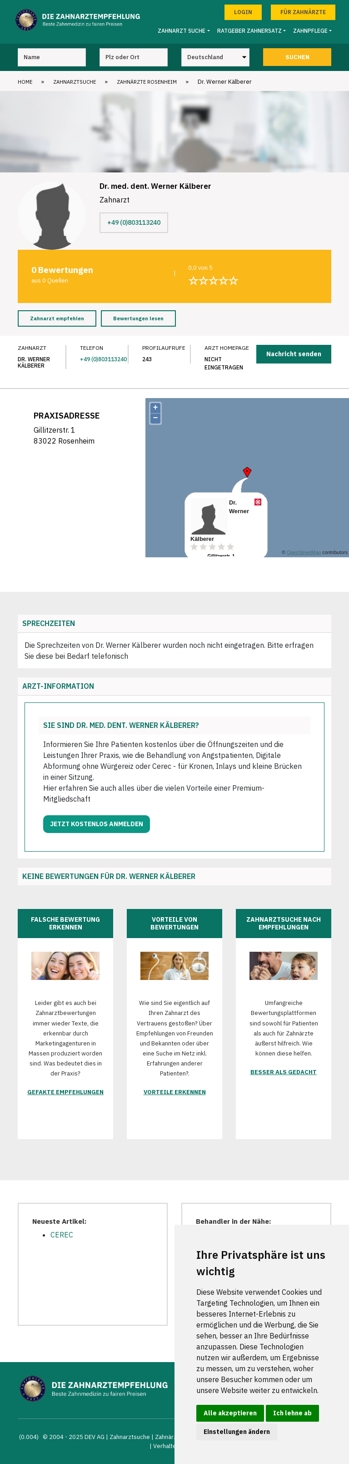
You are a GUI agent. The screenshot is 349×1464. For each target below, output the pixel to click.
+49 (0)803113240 (133, 222)
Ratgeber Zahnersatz (249, 30)
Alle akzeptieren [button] (230, 1413)
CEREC (61, 1234)
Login (243, 12)
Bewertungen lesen (138, 318)
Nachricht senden (293, 354)
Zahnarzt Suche (181, 30)
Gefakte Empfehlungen (65, 1092)
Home (25, 82)
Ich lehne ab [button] (292, 1413)
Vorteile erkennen (175, 1092)
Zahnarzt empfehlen (57, 318)
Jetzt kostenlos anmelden (96, 824)
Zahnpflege (310, 30)
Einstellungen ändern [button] (237, 1432)
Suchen (297, 57)
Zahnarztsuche (74, 82)
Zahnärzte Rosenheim (147, 82)
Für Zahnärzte (303, 12)
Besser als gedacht (283, 1072)
